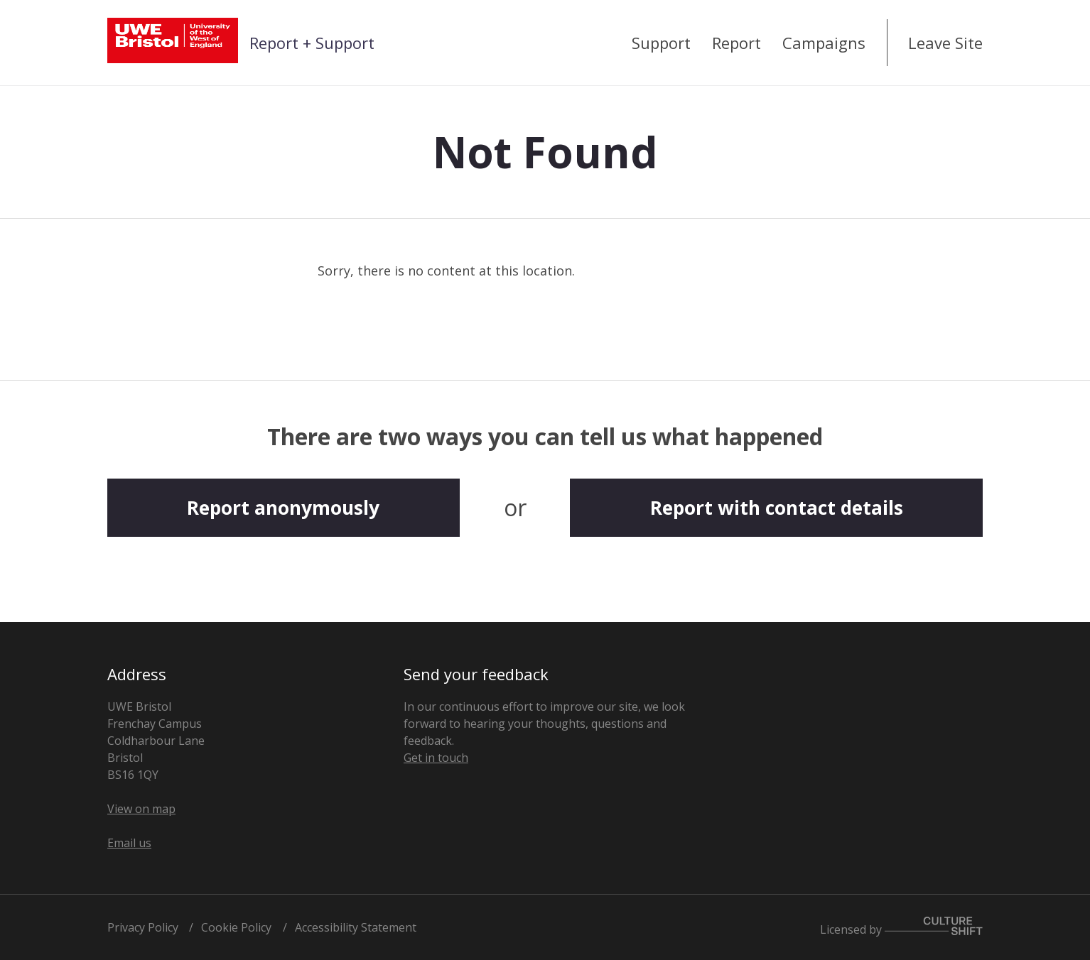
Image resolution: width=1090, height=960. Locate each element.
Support (661, 42)
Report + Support (311, 42)
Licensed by (901, 927)
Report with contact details (776, 507)
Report (736, 42)
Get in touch (436, 757)
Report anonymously (283, 507)
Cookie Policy (236, 927)
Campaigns (823, 42)
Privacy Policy (142, 927)
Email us (129, 843)
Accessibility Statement (355, 927)
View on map (141, 809)
